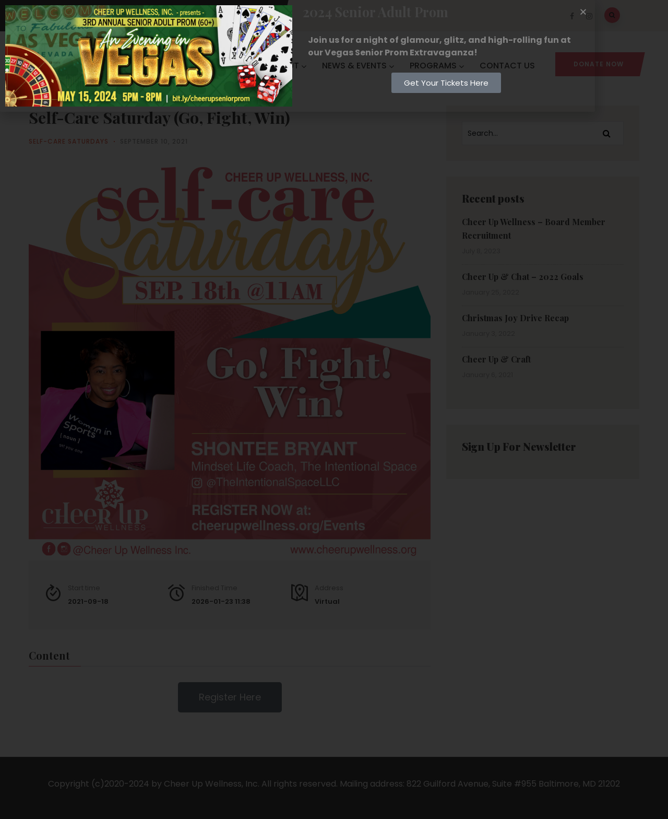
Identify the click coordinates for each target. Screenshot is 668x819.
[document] (334, 409)
